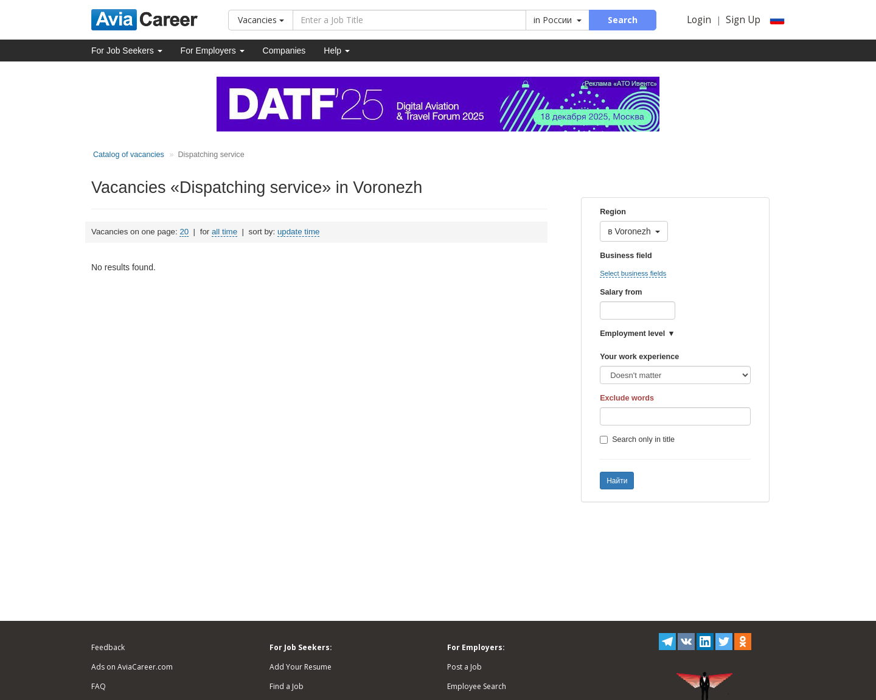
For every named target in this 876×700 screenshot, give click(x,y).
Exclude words (627, 398)
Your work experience (639, 356)
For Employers (213, 50)
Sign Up (743, 19)
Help (337, 50)
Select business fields (633, 273)
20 (184, 231)
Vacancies (261, 20)
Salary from (621, 292)
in (558, 20)
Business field (626, 255)
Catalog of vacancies (128, 154)
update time (298, 231)
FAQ (98, 686)
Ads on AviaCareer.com (132, 667)
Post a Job (464, 667)
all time (224, 231)
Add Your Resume (300, 667)
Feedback (108, 647)
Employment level (632, 333)
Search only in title (637, 439)
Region (613, 212)
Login (699, 19)
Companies (284, 50)
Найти (617, 481)
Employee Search (476, 686)
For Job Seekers (126, 50)
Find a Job (286, 686)
